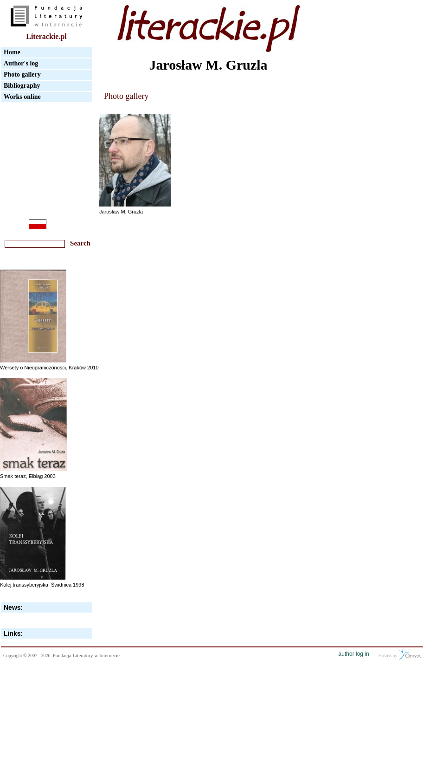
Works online (22, 96)
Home (12, 52)
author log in (354, 654)
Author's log (21, 63)
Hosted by (399, 654)
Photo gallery (22, 74)
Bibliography (22, 85)
